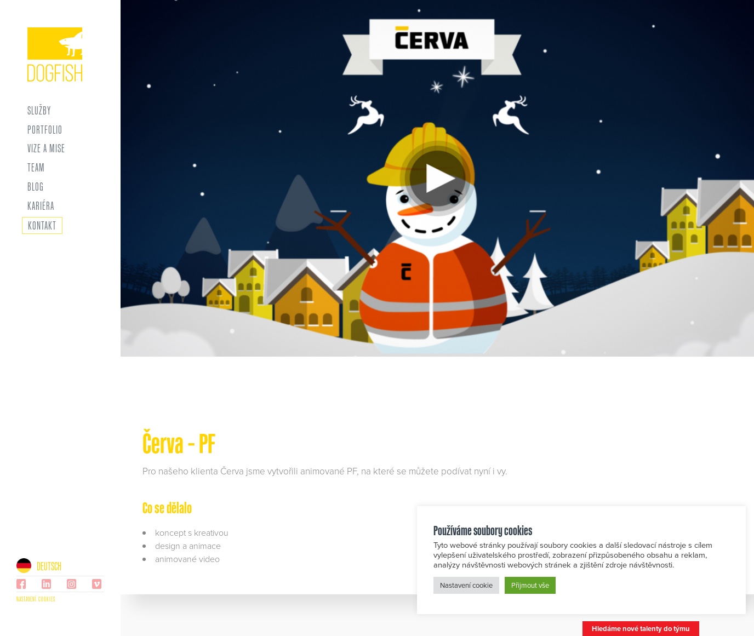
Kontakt (42, 225)
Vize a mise (46, 148)
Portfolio (44, 129)
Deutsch (38, 565)
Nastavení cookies (35, 599)
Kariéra (40, 205)
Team (36, 167)
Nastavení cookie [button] (466, 585)
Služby (39, 110)
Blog (35, 186)
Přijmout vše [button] (530, 585)
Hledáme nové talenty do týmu (641, 628)
